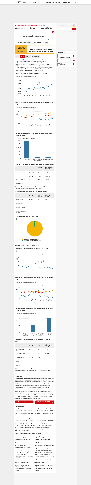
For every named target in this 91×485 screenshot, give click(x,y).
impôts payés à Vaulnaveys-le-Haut (30, 245)
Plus (69, 2)
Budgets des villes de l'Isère (43, 439)
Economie (64, 2)
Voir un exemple (73, 31)
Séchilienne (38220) (41, 437)
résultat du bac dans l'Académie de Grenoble (41, 49)
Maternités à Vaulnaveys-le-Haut (44, 452)
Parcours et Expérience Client (65, 60)
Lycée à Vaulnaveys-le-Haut (43, 448)
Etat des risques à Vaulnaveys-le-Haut (45, 454)
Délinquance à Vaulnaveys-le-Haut (44, 457)
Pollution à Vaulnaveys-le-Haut (43, 459)
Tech (27, 2)
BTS (24, 51)
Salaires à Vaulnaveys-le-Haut (23, 447)
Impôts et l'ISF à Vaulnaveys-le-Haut (24, 450)
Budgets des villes (21, 25)
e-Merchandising (62, 64)
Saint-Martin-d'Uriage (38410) (23, 439)
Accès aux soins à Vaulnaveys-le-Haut (45, 456)
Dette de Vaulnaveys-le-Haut (24, 401)
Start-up (40, 2)
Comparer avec (40, 42)
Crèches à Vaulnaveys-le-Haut (43, 450)
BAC (18, 51)
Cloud (59, 2)
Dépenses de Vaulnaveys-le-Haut (45, 402)
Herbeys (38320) (40, 435)
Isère (27, 25)
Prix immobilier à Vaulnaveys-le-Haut (25, 449)
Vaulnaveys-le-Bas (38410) (22, 435)
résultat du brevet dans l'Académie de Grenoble (41, 51)
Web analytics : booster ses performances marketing (64, 56)
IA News (24, 2)
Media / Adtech (33, 2)
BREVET (21, 51)
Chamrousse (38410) (21, 437)
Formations (61, 52)
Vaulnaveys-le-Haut (33, 25)
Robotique (54, 2)
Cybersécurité (47, 2)
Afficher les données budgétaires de (23, 42)
